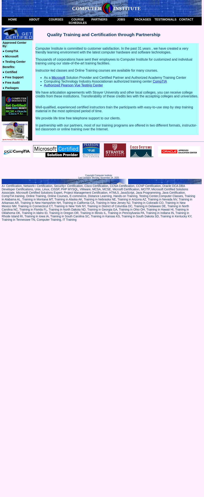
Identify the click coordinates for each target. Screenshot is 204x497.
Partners (99, 19)
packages (142, 19)
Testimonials (164, 19)
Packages (11, 88)
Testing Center (14, 61)
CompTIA (10, 51)
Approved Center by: (15, 44)
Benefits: (9, 67)
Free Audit (11, 82)
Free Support (13, 77)
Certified (10, 72)
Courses (56, 19)
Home (12, 19)
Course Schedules (77, 21)
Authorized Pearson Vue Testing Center (73, 85)
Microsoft (10, 56)
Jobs (121, 19)
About (34, 19)
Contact (186, 19)
